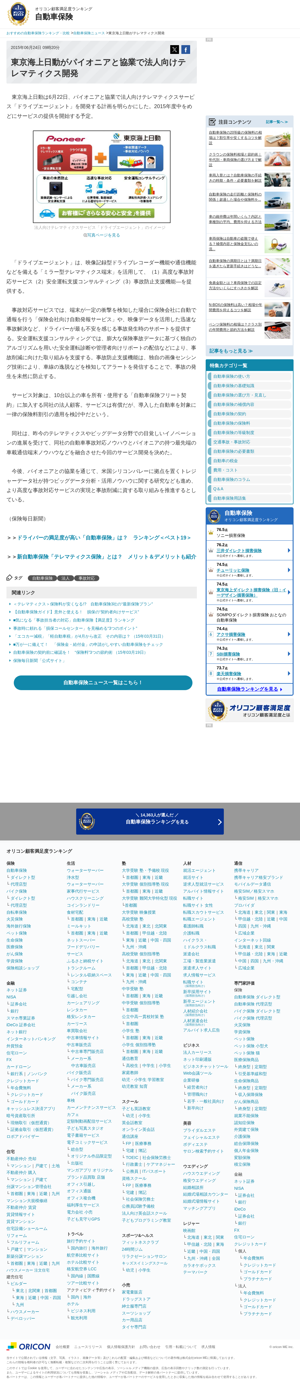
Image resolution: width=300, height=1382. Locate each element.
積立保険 (242, 1164)
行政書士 (134, 1164)
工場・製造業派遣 (199, 961)
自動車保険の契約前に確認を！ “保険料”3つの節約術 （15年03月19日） (80, 652)
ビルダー (19, 1283)
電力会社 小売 (80, 1212)
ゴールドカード (25, 1101)
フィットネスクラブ (140, 1242)
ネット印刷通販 (197, 1059)
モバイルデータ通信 (252, 884)
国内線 (77, 1276)
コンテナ (79, 981)
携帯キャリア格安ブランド (258, 877)
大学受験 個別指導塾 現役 (145, 884)
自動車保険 (42, 578)
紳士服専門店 (134, 1306)
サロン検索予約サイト (203, 1151)
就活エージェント (199, 870)
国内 (75, 1297)
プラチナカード (257, 1279)
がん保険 (14, 954)
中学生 (148, 1065)
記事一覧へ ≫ (277, 122)
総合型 (77, 1149)
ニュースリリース (88, 1347)
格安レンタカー (81, 1016)
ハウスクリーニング (85, 898)
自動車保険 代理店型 (253, 1004)
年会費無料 (21, 1087)
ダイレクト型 (23, 877)
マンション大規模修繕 (26, 1200)
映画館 (189, 1230)
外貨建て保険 (246, 1129)
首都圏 (17, 1193)
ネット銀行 (16, 1031)
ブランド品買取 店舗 (86, 1177)
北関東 (34, 1290)
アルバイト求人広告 (201, 1030)
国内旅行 (79, 1248)
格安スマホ (268, 898)
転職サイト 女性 (198, 905)
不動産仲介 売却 (21, 1158)
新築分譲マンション (24, 1256)
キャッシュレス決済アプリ (31, 1108)
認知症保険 (244, 1122)
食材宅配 (75, 912)
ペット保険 (16, 933)
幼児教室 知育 (135, 1086)
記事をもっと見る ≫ (231, 350)
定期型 (261, 1066)
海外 (87, 1297)
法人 (66, 578)
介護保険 (242, 1136)
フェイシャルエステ (201, 1137)
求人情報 (208, 1347)
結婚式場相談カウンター (205, 1194)
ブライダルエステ (199, 1130)
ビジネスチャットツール (205, 1066)
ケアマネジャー (160, 1164)
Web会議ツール (197, 1073)
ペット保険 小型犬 (251, 1046)
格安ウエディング (199, 1180)
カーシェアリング (83, 1002)
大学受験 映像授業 (139, 912)
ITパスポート (154, 1171)
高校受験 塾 (133, 919)
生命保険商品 (246, 1080)
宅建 (130, 1150)
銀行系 (17, 1073)
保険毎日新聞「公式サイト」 (40, 660)
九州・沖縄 (136, 946)
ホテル (73, 1303)
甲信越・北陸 (154, 933)
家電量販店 (132, 1292)
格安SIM (246, 898)
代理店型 (19, 884)
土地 (56, 1165)
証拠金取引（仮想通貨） (33, 1129)
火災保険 (14, 919)
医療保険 (14, 946)
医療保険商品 (246, 1059)
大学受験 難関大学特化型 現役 (150, 898)
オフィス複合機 (81, 1198)
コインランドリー (83, 905)
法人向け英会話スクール (144, 1213)
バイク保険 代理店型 (253, 1018)
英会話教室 (132, 1122)
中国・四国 (50, 1297)
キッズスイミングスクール (145, 1263)
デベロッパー (23, 1318)
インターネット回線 (252, 940)
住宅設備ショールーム (26, 1228)
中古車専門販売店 (87, 1051)
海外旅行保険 (18, 926)
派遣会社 (191, 954)
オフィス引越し (81, 1184)
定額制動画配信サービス (89, 1121)
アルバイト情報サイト (203, 891)
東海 (31, 1193)
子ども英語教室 (136, 1108)
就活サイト (193, 877)
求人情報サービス (199, 975)
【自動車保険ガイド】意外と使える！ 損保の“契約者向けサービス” (76, 612)
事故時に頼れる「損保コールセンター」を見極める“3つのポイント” (75, 628)
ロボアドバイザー (22, 1136)
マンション (21, 1165)
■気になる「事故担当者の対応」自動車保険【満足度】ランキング (73, 620)
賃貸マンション (20, 1221)
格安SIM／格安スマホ (254, 891)
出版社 (77, 1163)
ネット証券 (16, 990)
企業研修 (191, 1080)
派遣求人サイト (197, 968)
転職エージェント (199, 919)
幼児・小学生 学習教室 (143, 1079)
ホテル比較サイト (83, 1262)
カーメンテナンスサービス (91, 1107)
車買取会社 (77, 1030)
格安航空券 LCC (82, 1269)
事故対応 (87, 578)
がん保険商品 (246, 1101)
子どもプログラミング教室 (146, 1220)
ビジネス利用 (83, 1310)
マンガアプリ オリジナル (90, 1170)
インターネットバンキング (31, 1038)
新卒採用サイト (197, 993)
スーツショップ (136, 1313)
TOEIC (132, 1157)
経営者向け (197, 1087)
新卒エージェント (199, 1003)
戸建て (41, 1165)
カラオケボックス (199, 1265)
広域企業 (246, 933)
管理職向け (197, 1094)
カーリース (77, 1023)
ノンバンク (37, 1073)
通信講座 (130, 1136)
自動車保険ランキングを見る (247, 689)
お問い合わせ (150, 1347)
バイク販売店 (79, 1072)
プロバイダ (244, 905)
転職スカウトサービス (203, 912)
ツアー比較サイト (83, 1283)
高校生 (132, 1065)
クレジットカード (22, 1080)
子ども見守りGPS (83, 1219)
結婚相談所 (193, 1187)
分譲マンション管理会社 (29, 1186)
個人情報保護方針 (121, 1347)
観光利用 (79, 1317)
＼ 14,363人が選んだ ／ (157, 819)
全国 (216, 1258)
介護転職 (191, 933)
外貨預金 (14, 1046)
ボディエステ (195, 1144)
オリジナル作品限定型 (91, 1156)
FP (128, 1143)
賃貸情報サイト (20, 1214)
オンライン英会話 (138, 1129)
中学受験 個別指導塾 (141, 1002)
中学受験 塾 (133, 988)
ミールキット (79, 926)
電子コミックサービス (87, 1142)
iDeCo (240, 1209)
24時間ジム (132, 1249)
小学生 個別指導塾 (139, 1044)
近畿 (43, 1193)
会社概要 (63, 1347)
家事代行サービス (83, 891)
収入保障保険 (250, 1094)
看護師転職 (193, 926)
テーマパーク (195, 1272)
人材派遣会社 (195, 1022)
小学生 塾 (130, 1030)
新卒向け (195, 1108)
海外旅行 (99, 1248)
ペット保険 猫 (247, 1053)
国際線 (93, 1276)
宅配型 (77, 988)
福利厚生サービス (83, 1205)
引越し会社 (77, 995)
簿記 (142, 1150)
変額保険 (242, 1157)
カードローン (18, 1066)
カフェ (73, 1114)
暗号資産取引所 (20, 1115)
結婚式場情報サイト (201, 1201)
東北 (20, 1290)
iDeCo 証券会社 (20, 1024)
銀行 (15, 1011)
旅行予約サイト (81, 1241)
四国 (242, 926)
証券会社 (19, 1004)
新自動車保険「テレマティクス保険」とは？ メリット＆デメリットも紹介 (106, 557)
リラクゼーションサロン (144, 1256)
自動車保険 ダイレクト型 (257, 997)
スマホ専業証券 (20, 1018)
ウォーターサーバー (85, 870)
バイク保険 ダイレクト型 (257, 1011)
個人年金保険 (246, 1150)
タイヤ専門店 (134, 1327)
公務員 (132, 1171)
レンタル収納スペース (91, 975)
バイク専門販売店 (87, 1079)
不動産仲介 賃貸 (21, 1207)
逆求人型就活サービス (203, 884)
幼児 (130, 1115)
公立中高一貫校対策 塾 (143, 1016)
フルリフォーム (25, 1242)
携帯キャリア (246, 870)
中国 (283, 919)
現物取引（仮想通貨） (31, 1122)
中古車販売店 (79, 1044)
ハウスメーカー (25, 1311)
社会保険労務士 (156, 1157)
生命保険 (14, 940)
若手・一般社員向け (205, 1101)
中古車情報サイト (83, 1037)
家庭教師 (130, 1072)
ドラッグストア (136, 1299)
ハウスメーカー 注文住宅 (28, 1270)
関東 (220, 1237)
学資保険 (14, 961)
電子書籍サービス (83, 1135)
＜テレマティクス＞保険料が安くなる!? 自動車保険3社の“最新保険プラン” (83, 604)
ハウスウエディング (201, 1173)
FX (9, 1059)
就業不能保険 (246, 1115)
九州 (56, 1193)
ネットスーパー (81, 940)
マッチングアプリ (199, 1208)
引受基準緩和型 (252, 1073)
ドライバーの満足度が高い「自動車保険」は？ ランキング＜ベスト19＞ (104, 538)
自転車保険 (16, 912)
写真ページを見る (103, 235)
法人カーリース (197, 1052)
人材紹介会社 (195, 1013)
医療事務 (143, 1143)
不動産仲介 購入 (21, 1172)
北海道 (132, 926)
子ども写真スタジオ (85, 1128)
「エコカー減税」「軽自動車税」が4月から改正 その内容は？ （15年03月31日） (89, 636)
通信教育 (130, 1058)
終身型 (244, 1066)
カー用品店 (132, 1320)
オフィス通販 (79, 1191)
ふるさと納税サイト (85, 961)
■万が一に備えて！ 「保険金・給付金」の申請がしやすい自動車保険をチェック (88, 644)
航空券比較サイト (83, 1255)
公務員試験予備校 (138, 1206)
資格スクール (134, 1178)
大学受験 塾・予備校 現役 (145, 870)
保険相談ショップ (22, 968)
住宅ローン (16, 1053)
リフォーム (16, 1235)
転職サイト (193, 898)
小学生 (165, 1065)
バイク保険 (16, 891)
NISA (11, 997)
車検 (71, 1100)
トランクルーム (81, 968)
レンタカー (77, 1009)
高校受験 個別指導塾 (141, 954)
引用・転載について (181, 1347)
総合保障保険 (246, 1143)
